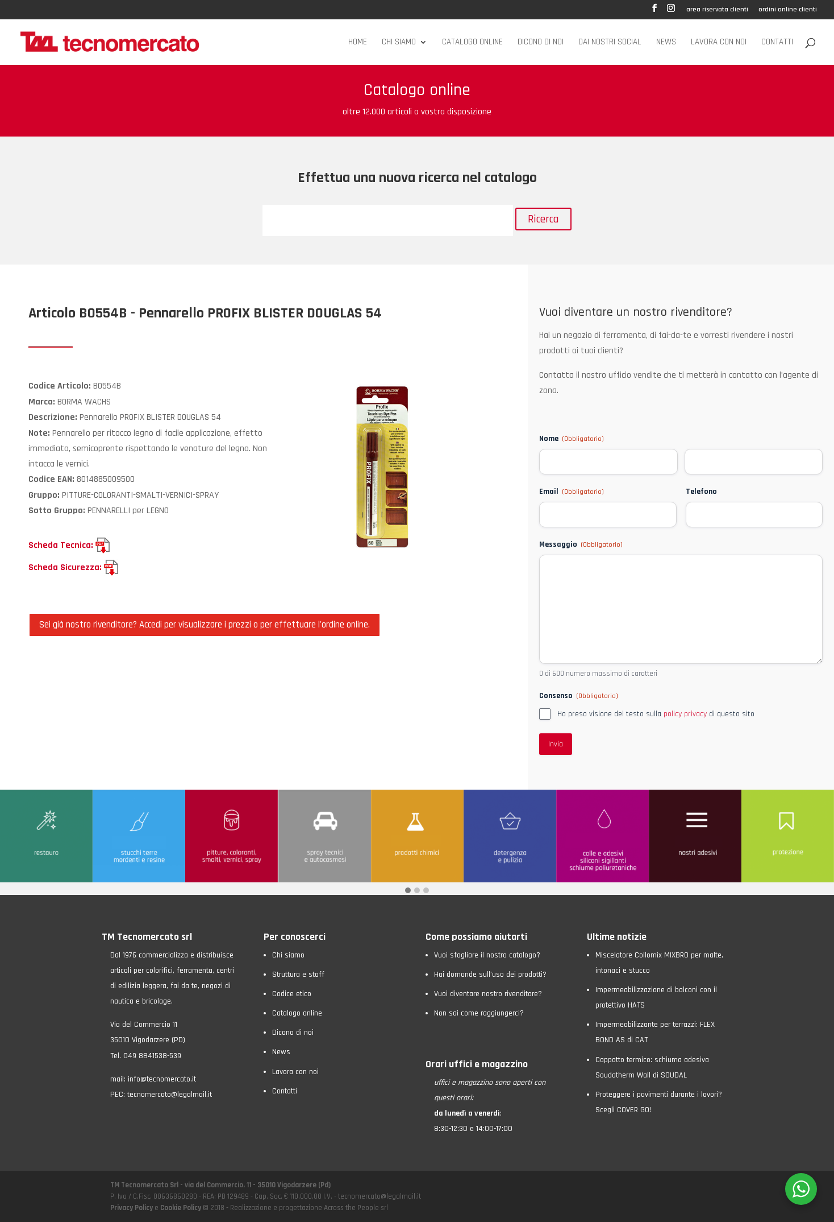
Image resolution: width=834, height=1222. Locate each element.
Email (571, 491)
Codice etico (291, 994)
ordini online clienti (787, 10)
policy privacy (685, 714)
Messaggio (581, 544)
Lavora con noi (719, 42)
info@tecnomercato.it (162, 1079)
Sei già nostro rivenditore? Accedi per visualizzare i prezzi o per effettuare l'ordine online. (204, 624)
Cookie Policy (180, 1207)
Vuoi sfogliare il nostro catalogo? (487, 955)
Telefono (701, 491)
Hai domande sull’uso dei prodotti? (490, 974)
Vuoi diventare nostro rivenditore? (488, 994)
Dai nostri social (609, 42)
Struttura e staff (298, 974)
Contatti (777, 42)
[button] (407, 891)
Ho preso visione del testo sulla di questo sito (655, 714)
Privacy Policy (132, 1207)
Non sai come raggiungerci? (479, 1013)
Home (357, 42)
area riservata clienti (717, 10)
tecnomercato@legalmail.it (169, 1094)
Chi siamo (399, 42)
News (666, 42)
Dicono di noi (541, 42)
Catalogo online (472, 42)
